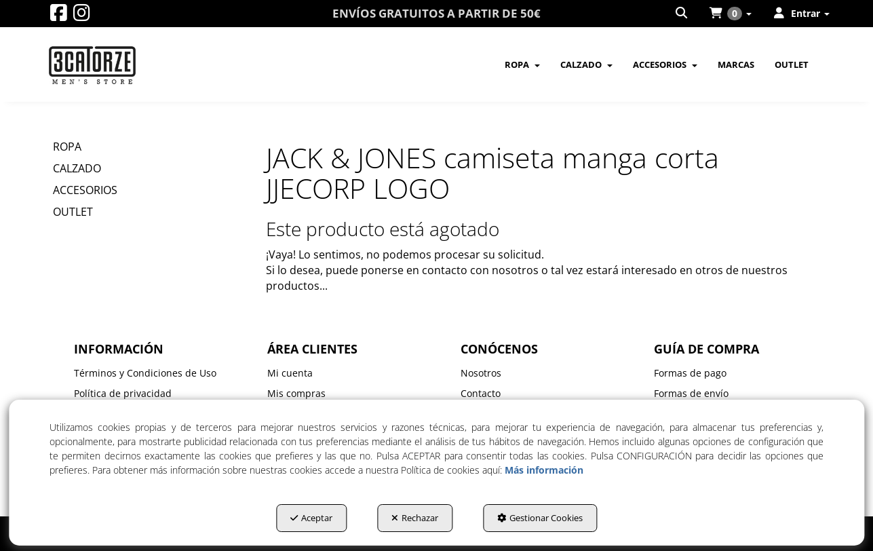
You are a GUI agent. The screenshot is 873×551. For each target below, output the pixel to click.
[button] (58, 16)
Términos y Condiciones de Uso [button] (145, 372)
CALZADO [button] (77, 168)
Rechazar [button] (414, 518)
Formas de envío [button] (691, 393)
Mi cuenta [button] (290, 372)
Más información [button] (544, 469)
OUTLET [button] (73, 211)
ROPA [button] (67, 146)
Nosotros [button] (481, 372)
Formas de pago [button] (690, 372)
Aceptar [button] (311, 518)
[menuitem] (682, 13)
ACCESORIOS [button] (85, 190)
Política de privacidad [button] (123, 393)
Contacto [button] (481, 393)
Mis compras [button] (296, 393)
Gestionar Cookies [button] (540, 518)
